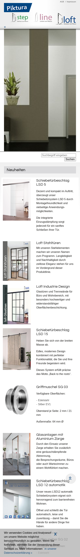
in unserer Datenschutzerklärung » (30, 550)
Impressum (71, 2)
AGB (62, 2)
